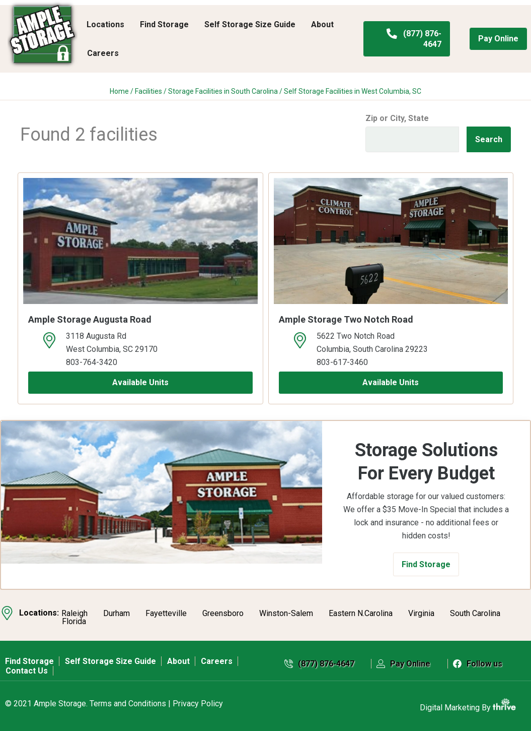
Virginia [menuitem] (421, 614)
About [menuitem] (322, 24)
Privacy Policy (198, 703)
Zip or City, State (397, 118)
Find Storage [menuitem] (164, 24)
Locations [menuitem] (105, 24)
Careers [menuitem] (103, 53)
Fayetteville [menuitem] (166, 614)
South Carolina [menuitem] (475, 614)
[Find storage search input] (412, 139)
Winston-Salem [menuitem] (286, 614)
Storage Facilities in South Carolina (223, 91)
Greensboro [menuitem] (223, 614)
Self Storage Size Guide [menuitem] (249, 24)
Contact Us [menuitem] (27, 671)
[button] (426, 564)
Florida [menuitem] (74, 622)
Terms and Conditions (128, 703)
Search (488, 139)
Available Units (140, 382)
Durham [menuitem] (116, 614)
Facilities (148, 91)
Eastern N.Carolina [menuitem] (361, 614)
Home (119, 91)
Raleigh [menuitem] (74, 614)
